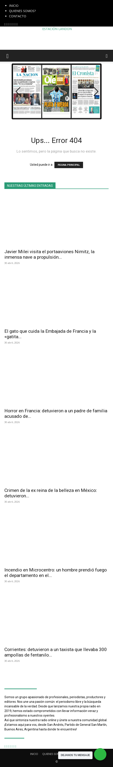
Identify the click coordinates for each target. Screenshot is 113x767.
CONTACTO (17, 16)
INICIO (14, 6)
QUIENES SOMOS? (22, 11)
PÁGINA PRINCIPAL (69, 165)
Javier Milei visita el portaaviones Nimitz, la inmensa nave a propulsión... (49, 254)
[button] (7, 56)
